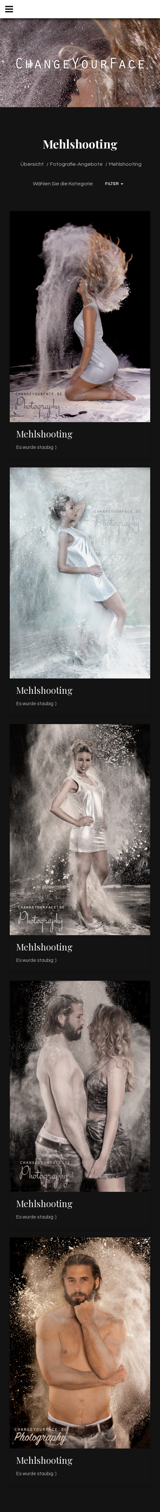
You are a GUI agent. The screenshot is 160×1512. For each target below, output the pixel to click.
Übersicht (32, 164)
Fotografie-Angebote (76, 164)
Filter (114, 184)
